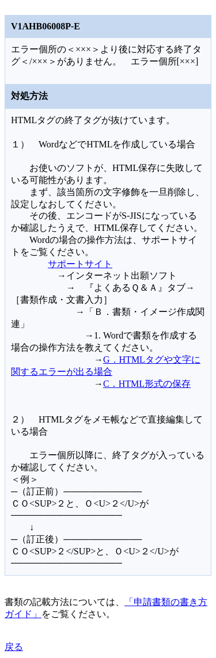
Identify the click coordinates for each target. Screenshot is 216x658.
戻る (14, 647)
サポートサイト (80, 264)
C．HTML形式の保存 (147, 384)
